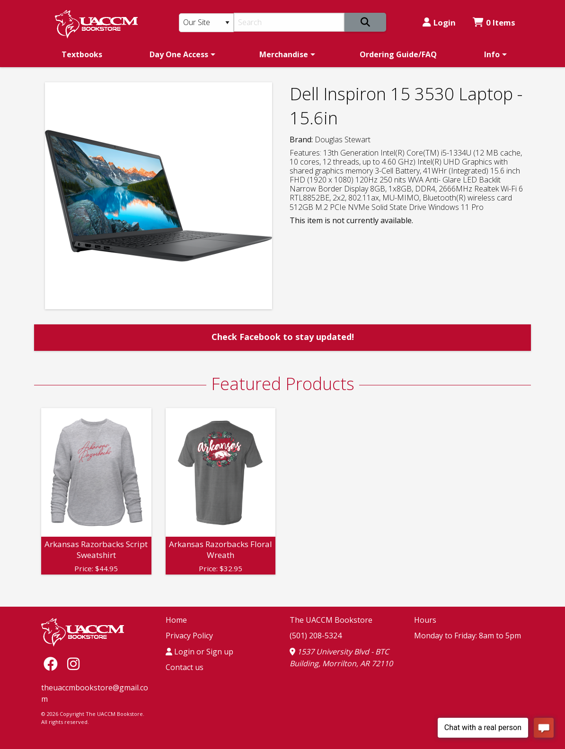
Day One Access (179, 54)
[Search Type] (206, 22)
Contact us (184, 667)
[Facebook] (53, 664)
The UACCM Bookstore (331, 620)
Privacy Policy (189, 635)
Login (439, 22)
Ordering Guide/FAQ (398, 54)
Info (492, 54)
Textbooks (82, 54)
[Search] (289, 22)
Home (176, 620)
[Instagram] (73, 664)
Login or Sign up (199, 651)
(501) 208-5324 (316, 635)
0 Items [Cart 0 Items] (494, 22)
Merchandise (283, 54)
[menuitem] (82, 54)
